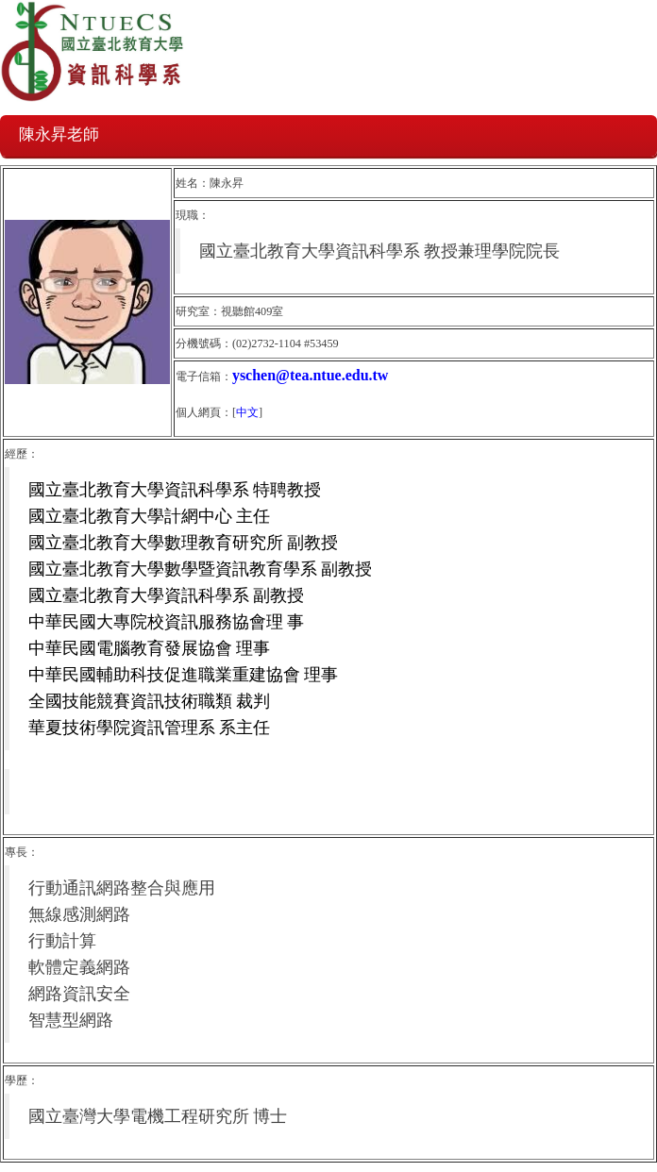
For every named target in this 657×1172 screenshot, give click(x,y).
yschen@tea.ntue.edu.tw (310, 375)
